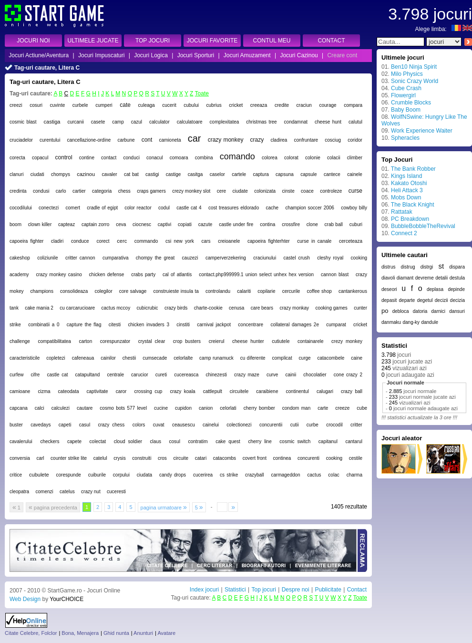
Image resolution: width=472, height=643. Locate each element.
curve (272, 374)
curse (355, 190)
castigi (152, 174)
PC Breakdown (410, 219)
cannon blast (335, 274)
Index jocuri (204, 589)
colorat (291, 157)
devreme (424, 277)
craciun (304, 105)
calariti (244, 291)
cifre (35, 374)
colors (139, 424)
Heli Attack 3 (407, 190)
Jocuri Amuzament (247, 55)
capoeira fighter (26, 241)
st (441, 266)
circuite (180, 458)
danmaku (391, 322)
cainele (354, 174)
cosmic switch (294, 441)
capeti (65, 424)
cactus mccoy (116, 308)
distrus (388, 267)
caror (121, 391)
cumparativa (115, 257)
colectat (98, 441)
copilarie (266, 291)
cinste (288, 191)
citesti (115, 324)
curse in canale (314, 241)
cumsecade (155, 358)
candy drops (172, 474)
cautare (84, 408)
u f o (411, 288)
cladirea (278, 140)
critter (356, 424)
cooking (334, 458)
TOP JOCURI (152, 40)
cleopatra (19, 491)
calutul (355, 121)
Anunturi (143, 633)
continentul (297, 391)
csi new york (179, 241)
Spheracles (405, 138)
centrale (115, 374)
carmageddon (285, 474)
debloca (400, 311)
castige (173, 174)
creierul (217, 341)
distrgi (427, 267)
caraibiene (267, 391)
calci (39, 408)
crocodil (334, 424)
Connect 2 (404, 233)
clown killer (39, 224)
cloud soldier (128, 441)
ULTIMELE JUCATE (93, 40)
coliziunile (47, 257)
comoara (179, 157)
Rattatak (401, 211)
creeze (342, 408)
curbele (80, 105)
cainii (290, 374)
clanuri (16, 174)
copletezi (55, 358)
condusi (41, 191)
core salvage (132, 291)
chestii (129, 358)
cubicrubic (147, 308)
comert (72, 207)
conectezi (49, 207)
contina (267, 224)
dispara (457, 267)
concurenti (308, 458)
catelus (67, 491)
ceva (121, 224)
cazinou (86, 174)
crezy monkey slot (191, 191)
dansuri (457, 311)
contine (86, 157)
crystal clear (151, 341)
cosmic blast (23, 121)
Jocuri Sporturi (195, 55)
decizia (457, 300)
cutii (294, 424)
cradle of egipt (102, 207)
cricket (236, 105)
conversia (20, 458)
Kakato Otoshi (409, 183)
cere (221, 191)
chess (124, 191)
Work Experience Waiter (421, 130)
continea (282, 458)
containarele (310, 341)
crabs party (143, 274)
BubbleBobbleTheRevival (423, 226)
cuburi (355, 224)
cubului (191, 105)
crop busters (187, 341)
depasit (389, 300)
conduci (131, 157)
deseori (389, 289)
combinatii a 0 (43, 324)
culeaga (146, 105)
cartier (79, 191)
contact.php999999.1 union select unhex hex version (256, 274)
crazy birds (175, 308)
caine (356, 358)
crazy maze (246, 374)
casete (98, 121)
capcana (19, 408)
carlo (61, 191)
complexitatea (224, 121)
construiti (141, 458)
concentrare (250, 324)
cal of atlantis (177, 274)
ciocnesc (142, 224)
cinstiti (183, 324)
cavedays (41, 424)
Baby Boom (406, 109)
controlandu (217, 291)
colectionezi (238, 424)
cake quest (227, 441)
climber (354, 157)
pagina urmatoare (164, 507)
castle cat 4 (188, 207)
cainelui (211, 424)
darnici (438, 311)
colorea (269, 157)
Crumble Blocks (411, 102)
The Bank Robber (413, 169)
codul (164, 207)
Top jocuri (263, 589)
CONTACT (331, 40)
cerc (122, 241)
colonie (312, 157)
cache (272, 207)
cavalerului (21, 441)
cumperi (104, 105)
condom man (296, 408)
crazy (257, 139)
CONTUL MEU (272, 40)
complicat (282, 358)
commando (146, 241)
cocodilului (21, 207)
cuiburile (97, 474)
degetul (425, 300)
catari (200, 458)
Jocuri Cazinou (299, 55)
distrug (408, 267)
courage (327, 105)
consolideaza (74, 291)
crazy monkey (226, 139)
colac (333, 474)
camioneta (170, 140)
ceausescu (183, 424)
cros (162, 458)
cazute (205, 224)
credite (282, 105)
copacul (40, 157)
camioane (20, 391)
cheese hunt (328, 121)
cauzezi (190, 257)
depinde (456, 289)
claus (155, 441)
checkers (49, 441)
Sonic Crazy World (414, 81)
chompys (60, 174)
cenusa (236, 308)
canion (206, 408)
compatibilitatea (54, 341)
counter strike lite (69, 458)
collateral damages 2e (294, 324)
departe (407, 300)
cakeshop (20, 257)
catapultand (87, 374)
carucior (139, 374)
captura (260, 174)
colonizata (265, 191)
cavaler (109, 174)
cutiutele (280, 341)
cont (147, 139)
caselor (217, 174)
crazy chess (111, 424)
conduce (80, 241)
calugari (325, 391)
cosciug (333, 140)
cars (206, 241)
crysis (119, 458)
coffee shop (319, 291)
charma (354, 474)
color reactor (138, 207)
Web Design (25, 599)
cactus (314, 474)
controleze (331, 191)
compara (353, 105)
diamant (405, 277)
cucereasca (186, 374)
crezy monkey (346, 341)
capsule (308, 174)
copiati (185, 224)
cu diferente (253, 358)
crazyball (254, 474)
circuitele (239, 391)
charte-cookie (208, 308)
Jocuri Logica (151, 55)
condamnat (296, 121)
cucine (161, 408)
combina (204, 157)
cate (125, 105)
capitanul (328, 441)
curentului (50, 140)
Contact (357, 589)
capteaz (66, 224)
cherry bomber (259, 408)
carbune (125, 140)
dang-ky (411, 322)
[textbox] (400, 41)
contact (108, 157)
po (384, 310)
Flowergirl (403, 95)
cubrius (214, 105)
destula (457, 277)
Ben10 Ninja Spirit (414, 66)
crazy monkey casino (59, 274)
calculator (159, 121)
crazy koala (182, 391)
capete (74, 441)
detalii (441, 277)
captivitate (97, 391)
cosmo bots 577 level (123, 408)
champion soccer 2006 (309, 207)
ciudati (37, 174)
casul (84, 424)
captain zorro (95, 224)
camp (117, 121)
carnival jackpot (214, 324)
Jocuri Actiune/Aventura (39, 55)
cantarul (353, 441)
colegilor (103, 291)
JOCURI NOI (33, 40)
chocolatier (314, 374)
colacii (333, 157)
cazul (136, 121)
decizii (441, 300)
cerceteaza (350, 241)
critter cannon (80, 257)
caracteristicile (25, 358)
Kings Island (406, 176)
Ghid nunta (116, 633)
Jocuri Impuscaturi (101, 55)
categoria (102, 191)
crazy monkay (294, 308)
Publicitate (328, 589)
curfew (16, 374)
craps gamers (151, 191)
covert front (255, 458)
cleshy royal (330, 257)
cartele (239, 174)
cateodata (68, 391)
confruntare (306, 140)
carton (85, 341)
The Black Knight (412, 204)
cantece (332, 174)
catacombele (331, 358)
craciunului (264, 257)
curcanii (75, 121)
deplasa (435, 289)
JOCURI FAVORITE (212, 40)
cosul (174, 441)
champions (42, 291)
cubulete (39, 474)
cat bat (131, 174)
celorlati (228, 408)
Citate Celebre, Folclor (31, 633)
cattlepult (212, 391)
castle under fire (236, 224)
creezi (16, 105)
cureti (161, 374)
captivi (164, 224)
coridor (355, 140)
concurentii (270, 424)
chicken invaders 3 (149, 324)
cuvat (158, 424)
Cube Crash (406, 88)
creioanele (229, 241)
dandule (429, 322)
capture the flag (84, 324)
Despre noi (295, 589)
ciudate (240, 191)
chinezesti (215, 374)
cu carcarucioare (77, 308)
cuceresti (116, 491)
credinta (18, 191)
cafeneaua (83, 358)
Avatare (166, 633)
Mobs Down (406, 197)
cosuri (36, 105)
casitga (195, 174)
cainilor (108, 358)
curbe (312, 424)
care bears (262, 308)
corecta (17, 157)
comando (237, 156)
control (63, 157)
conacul (154, 157)
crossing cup (148, 391)
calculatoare (190, 121)
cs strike (229, 474)
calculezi (60, 408)
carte (323, 408)
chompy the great (155, 257)
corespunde (68, 474)
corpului (121, 474)
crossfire (291, 224)
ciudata (144, 474)
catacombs (224, 458)
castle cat (57, 374)
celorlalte (183, 358)
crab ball (334, 224)
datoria (420, 311)
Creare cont (343, 55)
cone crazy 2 (348, 374)
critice (16, 474)
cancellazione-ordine (89, 140)
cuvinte (57, 105)
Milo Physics (407, 74)
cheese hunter (248, 341)
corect (102, 241)
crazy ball (351, 391)
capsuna (285, 174)
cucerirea (203, 474)
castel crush (297, 257)
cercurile (291, 291)
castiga (52, 121)
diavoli (388, 277)
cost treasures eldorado (233, 207)
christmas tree (261, 121)
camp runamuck (216, 358)
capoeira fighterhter (268, 241)
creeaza (258, 105)
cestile (355, 458)
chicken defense (106, 274)
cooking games (332, 308)
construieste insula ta (175, 291)
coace (307, 191)
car (194, 138)
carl (40, 458)
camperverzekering (225, 257)
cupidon (183, 408)
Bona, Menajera (80, 633)
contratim (197, 441)
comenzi (44, 491)
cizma (44, 391)
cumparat (336, 324)
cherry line (259, 441)
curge (305, 358)
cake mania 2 (39, 308)
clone (312, 224)
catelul (100, 458)
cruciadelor (21, 140)
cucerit (169, 105)
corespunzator (115, 341)
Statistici (235, 589)
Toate (202, 93)
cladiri (57, 241)
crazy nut (91, 491)
